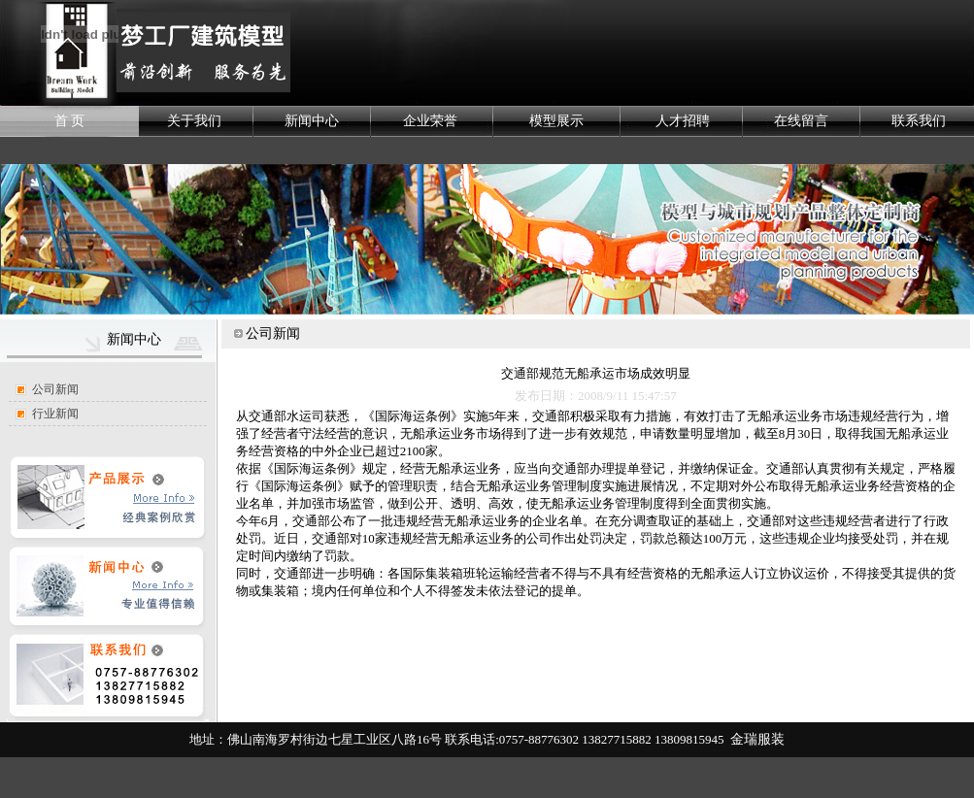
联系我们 (918, 121)
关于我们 (194, 121)
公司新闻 (55, 389)
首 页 (69, 121)
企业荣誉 (430, 121)
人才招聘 (682, 121)
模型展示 (556, 121)
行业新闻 (55, 413)
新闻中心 (312, 121)
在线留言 (801, 121)
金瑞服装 (757, 739)
